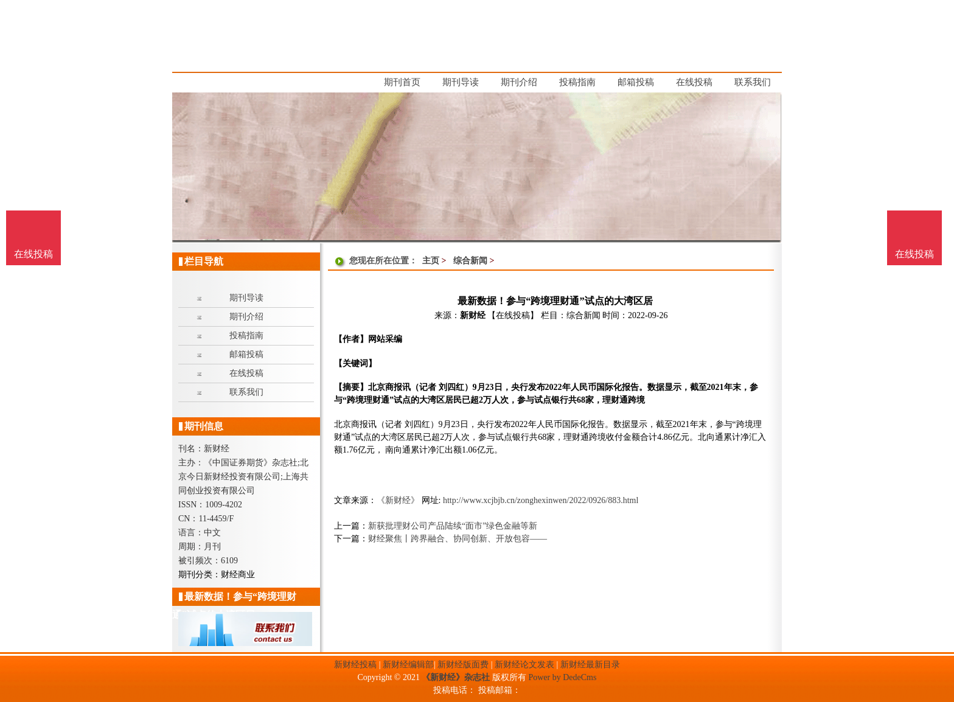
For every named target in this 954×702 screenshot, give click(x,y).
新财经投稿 (355, 664)
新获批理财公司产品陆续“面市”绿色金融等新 (452, 525)
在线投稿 (914, 254)
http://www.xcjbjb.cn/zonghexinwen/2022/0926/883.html (540, 500)
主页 (430, 260)
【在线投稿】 (512, 315)
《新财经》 (398, 500)
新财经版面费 (463, 664)
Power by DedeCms (562, 677)
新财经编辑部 (408, 664)
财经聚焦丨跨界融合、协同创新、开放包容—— (457, 538)
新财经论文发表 (524, 664)
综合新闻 (470, 260)
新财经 (473, 315)
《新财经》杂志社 (456, 677)
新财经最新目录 (590, 664)
